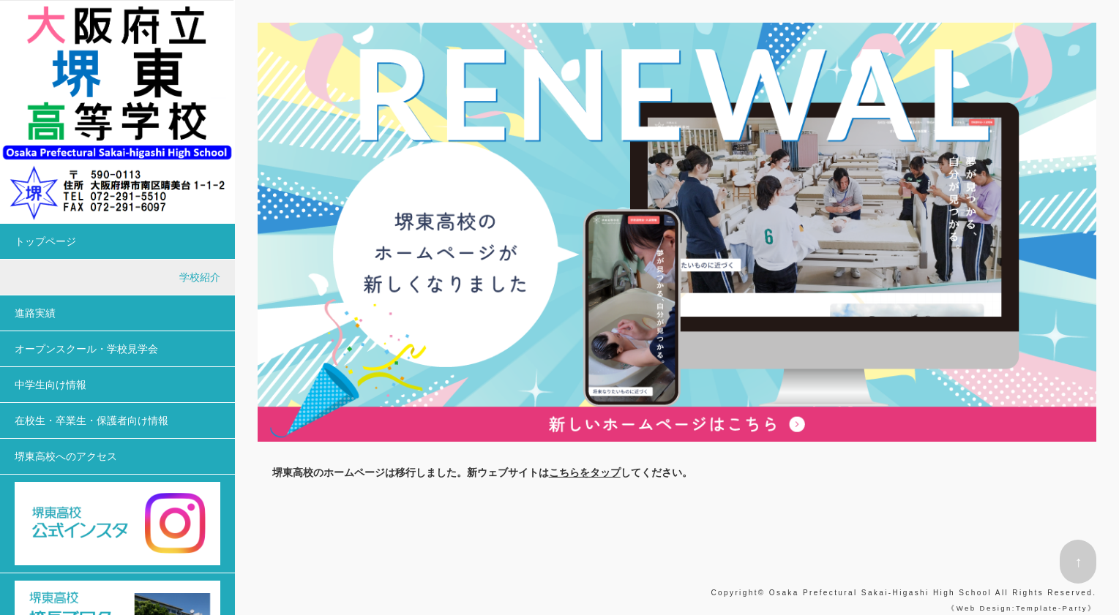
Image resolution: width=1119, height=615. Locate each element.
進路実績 (35, 313)
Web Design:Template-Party (1022, 608)
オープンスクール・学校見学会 (86, 349)
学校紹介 (199, 277)
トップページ (45, 241)
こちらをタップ (585, 472)
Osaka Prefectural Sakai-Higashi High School (880, 593)
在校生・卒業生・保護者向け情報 (91, 420)
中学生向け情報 (50, 384)
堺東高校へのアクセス (66, 456)
